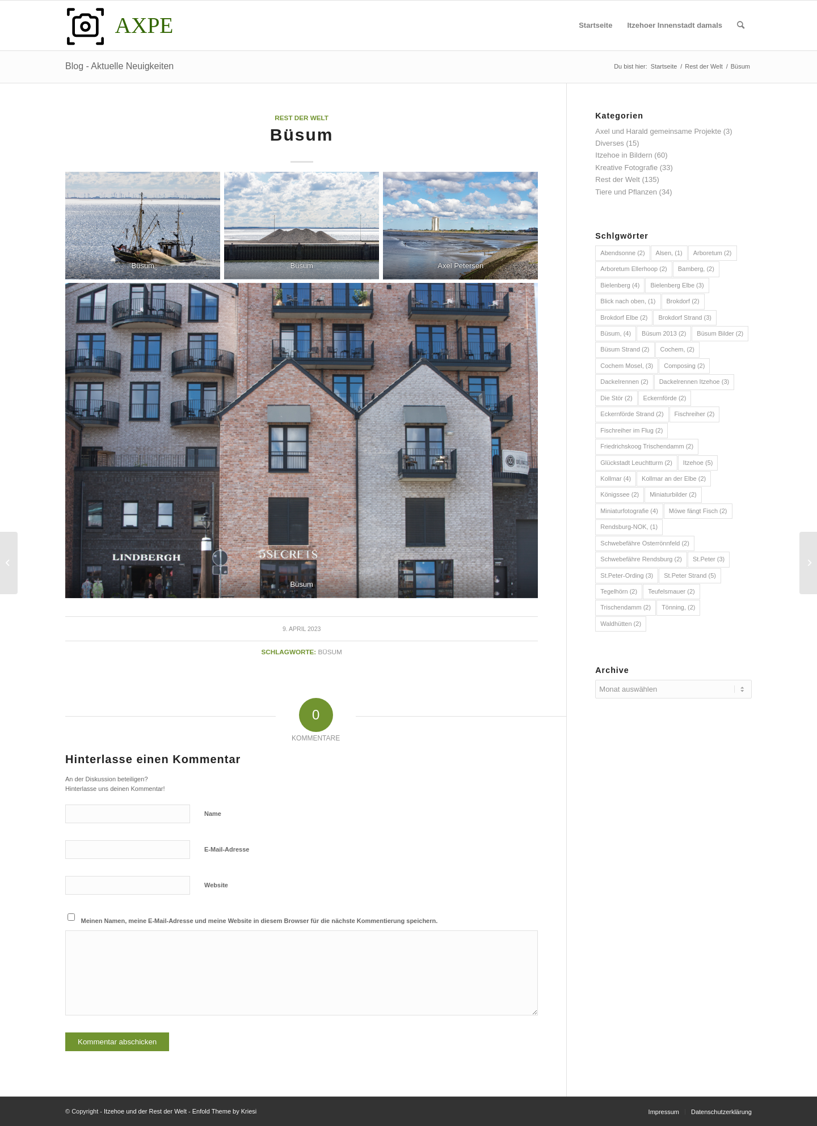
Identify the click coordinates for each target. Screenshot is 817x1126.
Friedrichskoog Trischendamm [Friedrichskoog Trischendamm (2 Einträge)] (646, 446)
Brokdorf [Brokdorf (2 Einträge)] (683, 301)
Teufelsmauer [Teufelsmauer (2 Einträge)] (671, 591)
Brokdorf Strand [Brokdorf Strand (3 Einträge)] (684, 317)
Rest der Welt (302, 117)
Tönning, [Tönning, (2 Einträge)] (678, 607)
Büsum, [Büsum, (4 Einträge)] (615, 333)
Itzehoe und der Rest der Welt (145, 1111)
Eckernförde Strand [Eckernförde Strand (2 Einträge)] (631, 413)
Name (212, 813)
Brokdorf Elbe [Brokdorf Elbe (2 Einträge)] (623, 317)
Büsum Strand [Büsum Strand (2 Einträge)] (624, 349)
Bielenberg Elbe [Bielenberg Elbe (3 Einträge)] (677, 285)
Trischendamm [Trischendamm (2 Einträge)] (625, 607)
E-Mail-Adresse (226, 849)
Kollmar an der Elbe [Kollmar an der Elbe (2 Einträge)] (674, 478)
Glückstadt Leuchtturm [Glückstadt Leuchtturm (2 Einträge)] (636, 462)
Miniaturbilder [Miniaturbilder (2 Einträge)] (673, 494)
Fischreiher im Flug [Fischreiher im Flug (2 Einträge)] (631, 430)
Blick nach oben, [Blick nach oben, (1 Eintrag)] (627, 301)
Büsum (330, 651)
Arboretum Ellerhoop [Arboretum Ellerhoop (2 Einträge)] (633, 268)
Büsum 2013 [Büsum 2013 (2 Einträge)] (664, 333)
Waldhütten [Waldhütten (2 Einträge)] (620, 623)
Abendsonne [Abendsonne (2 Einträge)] (622, 252)
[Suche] (741, 25)
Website (216, 885)
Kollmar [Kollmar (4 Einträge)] (615, 478)
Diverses (609, 143)
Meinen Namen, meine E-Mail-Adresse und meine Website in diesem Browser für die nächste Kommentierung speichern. (259, 920)
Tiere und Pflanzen (626, 192)
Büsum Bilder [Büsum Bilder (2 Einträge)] (720, 333)
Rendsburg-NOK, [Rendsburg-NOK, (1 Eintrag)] (629, 526)
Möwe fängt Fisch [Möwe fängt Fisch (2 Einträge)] (698, 510)
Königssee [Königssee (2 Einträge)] (619, 494)
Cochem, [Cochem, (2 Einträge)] (677, 349)
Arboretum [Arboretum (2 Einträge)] (712, 252)
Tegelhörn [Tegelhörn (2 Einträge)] (618, 591)
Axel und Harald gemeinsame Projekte (658, 131)
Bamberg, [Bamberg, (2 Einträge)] (696, 268)
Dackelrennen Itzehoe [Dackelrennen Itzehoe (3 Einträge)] (694, 381)
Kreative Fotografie (626, 167)
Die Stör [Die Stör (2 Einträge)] (616, 398)
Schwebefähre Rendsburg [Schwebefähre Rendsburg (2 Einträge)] (641, 559)
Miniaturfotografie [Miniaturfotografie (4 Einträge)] (629, 510)
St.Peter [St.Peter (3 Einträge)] (709, 559)
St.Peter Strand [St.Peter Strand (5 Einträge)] (690, 575)
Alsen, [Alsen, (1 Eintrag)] (669, 252)
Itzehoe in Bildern (623, 155)
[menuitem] (595, 25)
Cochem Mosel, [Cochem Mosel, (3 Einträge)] (626, 365)
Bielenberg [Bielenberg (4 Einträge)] (619, 285)
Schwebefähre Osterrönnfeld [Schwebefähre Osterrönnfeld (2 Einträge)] (644, 543)
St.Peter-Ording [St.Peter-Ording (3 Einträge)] (626, 575)
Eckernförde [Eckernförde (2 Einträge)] (665, 398)
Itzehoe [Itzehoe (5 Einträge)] (698, 462)
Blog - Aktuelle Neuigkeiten (119, 66)
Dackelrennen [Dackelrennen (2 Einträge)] (624, 381)
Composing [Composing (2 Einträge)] (684, 365)
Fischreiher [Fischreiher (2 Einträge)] (695, 413)
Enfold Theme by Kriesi (224, 1111)
